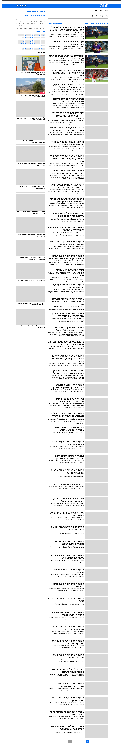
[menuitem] (93, 2)
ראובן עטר (32, 23)
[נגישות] (2, 2)
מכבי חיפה (40, 21)
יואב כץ (33, 19)
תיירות (53, 2)
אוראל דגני (18, 28)
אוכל (65, 2)
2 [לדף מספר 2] (79, 741)
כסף (70, 2)
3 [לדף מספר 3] (73, 741)
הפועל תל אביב (19, 26)
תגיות (104, 10)
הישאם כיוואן (39, 26)
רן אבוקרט (25, 23)
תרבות (81, 2)
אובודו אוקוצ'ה (26, 28)
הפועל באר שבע (19, 19)
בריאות (59, 2)
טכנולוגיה (46, 2)
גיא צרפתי (17, 23)
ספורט (88, 2)
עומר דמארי (39, 23)
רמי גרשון (40, 28)
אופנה (39, 2)
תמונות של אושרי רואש (34, 12)
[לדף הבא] (68, 741)
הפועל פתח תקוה (30, 26)
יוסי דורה (17, 21)
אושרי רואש (97, 10)
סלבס (75, 2)
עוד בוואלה (39, 53)
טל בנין (22, 21)
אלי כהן (27, 19)
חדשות (94, 2)
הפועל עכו (28, 21)
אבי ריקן (34, 28)
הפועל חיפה (39, 19)
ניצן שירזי (33, 21)
